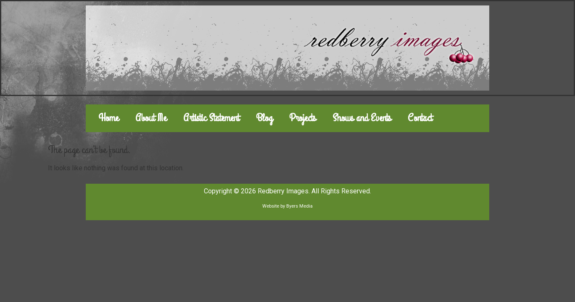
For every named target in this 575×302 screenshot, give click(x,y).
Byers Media (299, 206)
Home (108, 118)
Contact (420, 118)
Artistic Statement (211, 118)
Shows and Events (361, 118)
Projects (302, 118)
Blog (264, 118)
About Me (150, 118)
